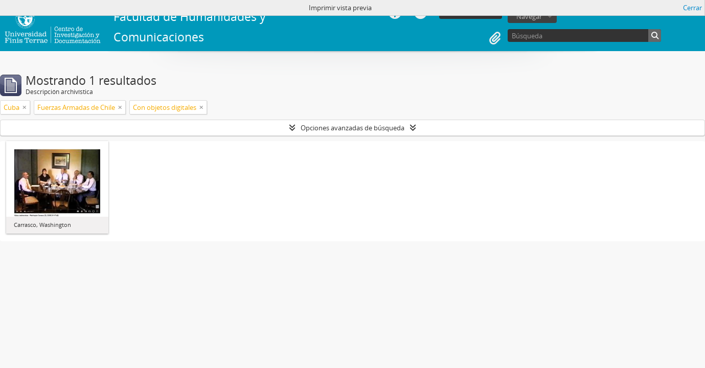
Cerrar (692, 7)
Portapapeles (495, 38)
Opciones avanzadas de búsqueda (352, 127)
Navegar (529, 16)
